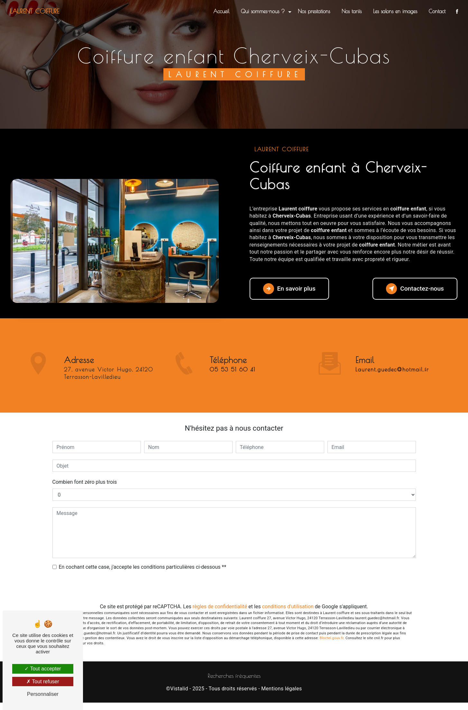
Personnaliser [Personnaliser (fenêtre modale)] (43, 694)
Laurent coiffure (34, 11)
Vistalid (179, 689)
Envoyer (234, 587)
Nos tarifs (352, 11)
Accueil (221, 11)
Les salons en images (395, 11)
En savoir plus (289, 288)
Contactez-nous (415, 288)
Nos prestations (314, 11)
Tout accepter (42, 668)
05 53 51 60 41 (232, 379)
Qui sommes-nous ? (263, 11)
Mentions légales (281, 689)
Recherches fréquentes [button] (234, 675)
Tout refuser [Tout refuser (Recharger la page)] (42, 681)
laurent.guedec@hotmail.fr (392, 360)
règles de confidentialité (220, 606)
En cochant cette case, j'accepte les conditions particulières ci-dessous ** (142, 567)
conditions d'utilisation (288, 606)
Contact (437, 11)
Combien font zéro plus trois (84, 482)
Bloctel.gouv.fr (332, 638)
